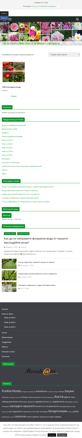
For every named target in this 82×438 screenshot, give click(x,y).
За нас (4, 333)
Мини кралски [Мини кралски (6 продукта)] (34, 397)
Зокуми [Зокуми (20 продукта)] (69, 391)
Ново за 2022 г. (7, 144)
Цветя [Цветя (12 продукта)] (67, 397)
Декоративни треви (9, 129)
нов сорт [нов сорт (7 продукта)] (35, 411)
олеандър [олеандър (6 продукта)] (43, 411)
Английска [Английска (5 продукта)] (50, 392)
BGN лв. (5, 18)
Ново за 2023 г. (7, 148)
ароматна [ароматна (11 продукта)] (40, 401)
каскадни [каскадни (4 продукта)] (75, 402)
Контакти (5, 356)
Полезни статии (10, 233)
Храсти (4, 170)
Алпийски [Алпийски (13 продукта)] (41, 391)
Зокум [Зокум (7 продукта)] (61, 391)
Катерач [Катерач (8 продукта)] (25, 397)
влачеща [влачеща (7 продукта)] (68, 402)
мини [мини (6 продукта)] (11, 411)
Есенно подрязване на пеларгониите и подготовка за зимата (26, 202)
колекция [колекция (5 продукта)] (5, 412)
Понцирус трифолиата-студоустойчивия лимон (20, 198)
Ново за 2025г (7, 155)
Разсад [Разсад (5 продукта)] (43, 397)
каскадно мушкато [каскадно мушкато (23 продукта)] (22, 406)
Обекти (5, 347)
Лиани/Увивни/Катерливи (12, 136)
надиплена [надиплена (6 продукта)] (27, 411)
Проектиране (7, 337)
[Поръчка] (64, 54)
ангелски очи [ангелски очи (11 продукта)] (16, 401)
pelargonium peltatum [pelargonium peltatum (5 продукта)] (28, 392)
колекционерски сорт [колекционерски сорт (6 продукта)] (67, 406)
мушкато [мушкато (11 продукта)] (18, 411)
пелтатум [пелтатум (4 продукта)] (70, 412)
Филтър (6, 215)
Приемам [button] (52, 435)
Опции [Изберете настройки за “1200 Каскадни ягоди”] (14, 96)
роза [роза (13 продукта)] (75, 411)
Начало (5, 309)
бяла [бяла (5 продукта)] (51, 402)
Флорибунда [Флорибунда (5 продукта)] (50, 397)
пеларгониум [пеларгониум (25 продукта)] (57, 411)
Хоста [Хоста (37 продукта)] (58, 396)
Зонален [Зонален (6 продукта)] (5, 397)
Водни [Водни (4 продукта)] (56, 391)
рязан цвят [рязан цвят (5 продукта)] (10, 417)
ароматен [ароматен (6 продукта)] (31, 402)
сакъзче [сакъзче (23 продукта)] (20, 416)
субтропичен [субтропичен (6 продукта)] (44, 417)
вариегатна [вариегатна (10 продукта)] (58, 401)
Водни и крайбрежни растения (14, 125)
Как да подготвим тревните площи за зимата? (20, 190)
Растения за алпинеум (10, 162)
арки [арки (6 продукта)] (25, 402)
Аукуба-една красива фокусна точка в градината (21, 194)
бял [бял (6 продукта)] (47, 402)
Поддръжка (6, 342)
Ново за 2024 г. (7, 151)
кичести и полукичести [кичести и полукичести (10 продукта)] (47, 406)
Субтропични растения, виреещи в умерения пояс (22, 166)
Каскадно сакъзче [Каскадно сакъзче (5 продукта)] (15, 397)
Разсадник (6, 159)
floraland (23, 247)
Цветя (4, 174)
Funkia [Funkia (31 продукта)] (7, 391)
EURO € (5, 13)
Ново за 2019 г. (7, 140)
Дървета (5, 133)
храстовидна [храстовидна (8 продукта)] (55, 416)
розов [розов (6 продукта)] (4, 417)
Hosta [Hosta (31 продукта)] (16, 391)
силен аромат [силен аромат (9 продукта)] (32, 416)
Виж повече (62, 435)
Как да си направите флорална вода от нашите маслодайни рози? (45, 7)
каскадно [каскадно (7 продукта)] (5, 406)
